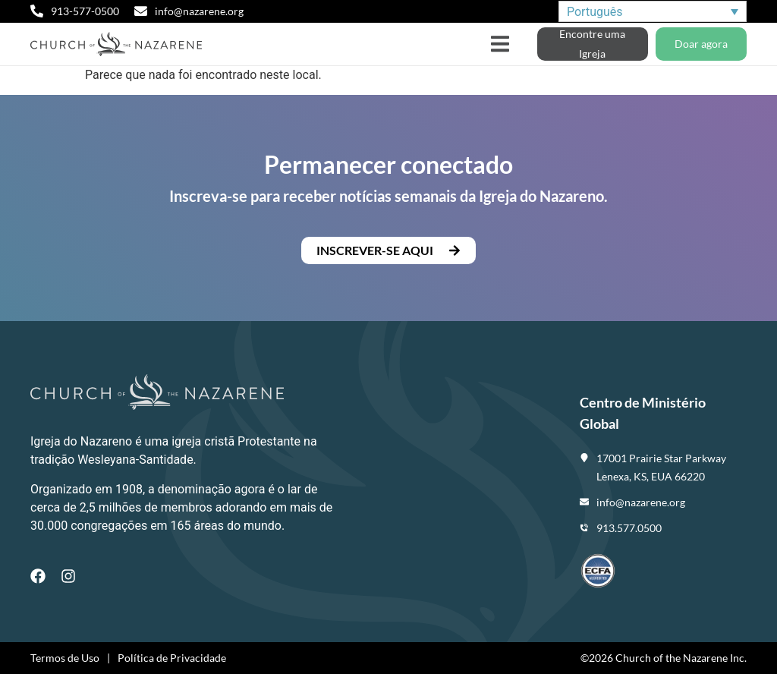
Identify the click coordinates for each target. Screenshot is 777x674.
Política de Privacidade (172, 657)
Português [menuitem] (595, 11)
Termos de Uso (64, 657)
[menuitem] (652, 12)
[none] (652, 12)
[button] (500, 44)
